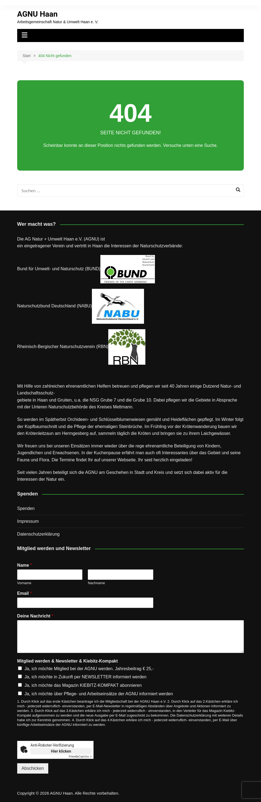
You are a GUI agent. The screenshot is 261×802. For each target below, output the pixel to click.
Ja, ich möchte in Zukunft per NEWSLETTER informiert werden (85, 677)
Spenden (26, 508)
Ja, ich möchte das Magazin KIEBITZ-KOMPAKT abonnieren (83, 685)
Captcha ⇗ (80, 756)
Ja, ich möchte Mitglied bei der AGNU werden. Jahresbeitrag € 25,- (89, 668)
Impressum (28, 521)
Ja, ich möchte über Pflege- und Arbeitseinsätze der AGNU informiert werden (99, 693)
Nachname (96, 583)
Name (24, 565)
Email (24, 593)
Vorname (24, 583)
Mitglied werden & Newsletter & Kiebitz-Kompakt (67, 661)
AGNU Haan (37, 14)
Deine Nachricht (35, 616)
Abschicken (33, 768)
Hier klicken (61, 751)
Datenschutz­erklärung (38, 534)
